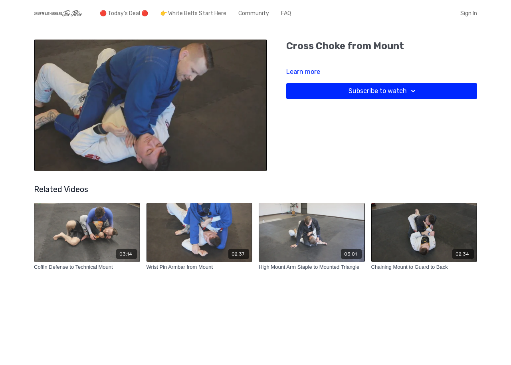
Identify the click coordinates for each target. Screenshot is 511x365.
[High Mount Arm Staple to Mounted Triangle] (312, 267)
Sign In (468, 13)
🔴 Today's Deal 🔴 (124, 13)
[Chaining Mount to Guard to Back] (424, 267)
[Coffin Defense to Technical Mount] (87, 267)
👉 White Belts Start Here (193, 13)
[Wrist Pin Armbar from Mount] (200, 267)
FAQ (286, 13)
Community (253, 13)
